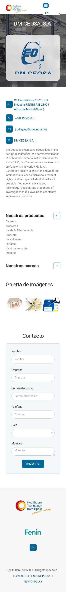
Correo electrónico (22, 388)
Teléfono (16, 406)
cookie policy (42, 576)
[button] (46, 5)
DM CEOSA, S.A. (24, 140)
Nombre (16, 351)
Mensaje (16, 443)
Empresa (16, 370)
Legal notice (21, 576)
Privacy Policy (33, 581)
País (14, 425)
